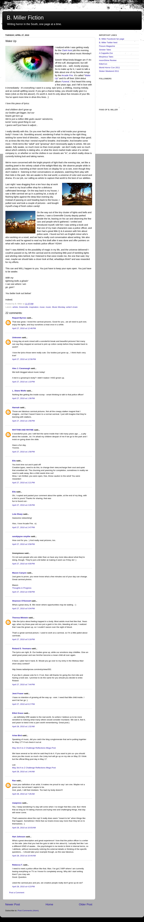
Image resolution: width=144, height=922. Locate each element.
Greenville (23, 307)
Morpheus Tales (106, 57)
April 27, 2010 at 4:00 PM (23, 564)
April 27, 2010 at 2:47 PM (23, 527)
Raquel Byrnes (19, 318)
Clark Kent (67, 50)
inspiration (34, 307)
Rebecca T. (17, 865)
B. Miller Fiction (25, 18)
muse (42, 307)
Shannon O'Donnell (21, 601)
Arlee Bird (17, 735)
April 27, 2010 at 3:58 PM (23, 544)
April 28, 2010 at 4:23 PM (23, 886)
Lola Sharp (17, 514)
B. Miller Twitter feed (108, 42)
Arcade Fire (67, 75)
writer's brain (72, 307)
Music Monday (58, 307)
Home (49, 904)
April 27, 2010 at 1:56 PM (23, 421)
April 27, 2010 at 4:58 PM (23, 592)
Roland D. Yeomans (21, 648)
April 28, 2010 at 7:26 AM (23, 794)
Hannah (16, 407)
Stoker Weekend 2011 (109, 71)
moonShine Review (107, 60)
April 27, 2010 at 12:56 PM (24, 359)
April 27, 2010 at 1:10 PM (23, 382)
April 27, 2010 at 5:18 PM (23, 639)
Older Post (85, 904)
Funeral (65, 81)
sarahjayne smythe (21, 536)
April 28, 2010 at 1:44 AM (23, 771)
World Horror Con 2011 (109, 67)
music (48, 307)
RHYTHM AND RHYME (23, 430)
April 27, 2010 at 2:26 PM (23, 505)
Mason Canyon (19, 573)
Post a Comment (16, 892)
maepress (17, 803)
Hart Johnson (18, 837)
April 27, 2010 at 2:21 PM (23, 482)
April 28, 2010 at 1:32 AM (23, 726)
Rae (14, 780)
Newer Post (12, 904)
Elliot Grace (17, 713)
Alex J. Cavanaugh (21, 368)
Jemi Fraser (18, 693)
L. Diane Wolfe (19, 391)
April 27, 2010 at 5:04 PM (23, 608)
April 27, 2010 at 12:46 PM (24, 328)
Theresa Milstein (20, 618)
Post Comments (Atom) (28, 910)
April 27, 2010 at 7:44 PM (23, 684)
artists (15, 307)
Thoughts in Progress (21, 588)
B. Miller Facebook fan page (111, 39)
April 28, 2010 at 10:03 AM (24, 828)
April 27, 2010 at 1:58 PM (23, 452)
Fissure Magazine (107, 46)
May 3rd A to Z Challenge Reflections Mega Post (34, 748)
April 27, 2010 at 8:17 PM (23, 704)
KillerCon (103, 64)
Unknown (16, 337)
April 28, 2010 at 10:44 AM (24, 856)
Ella (14, 461)
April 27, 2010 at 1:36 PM (23, 398)
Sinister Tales (105, 50)
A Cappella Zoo (106, 53)
